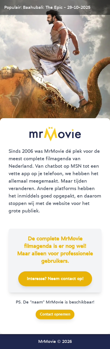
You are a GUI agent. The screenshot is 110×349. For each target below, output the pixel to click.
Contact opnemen (55, 314)
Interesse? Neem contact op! (55, 279)
